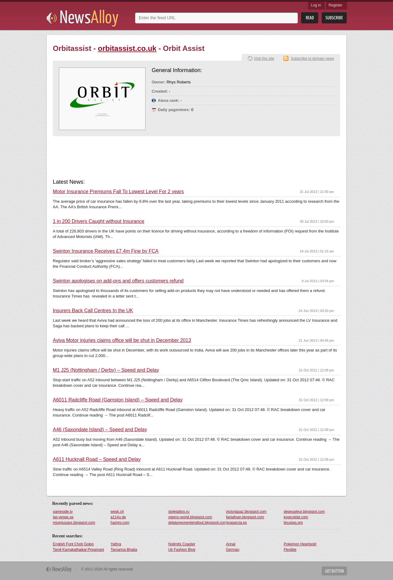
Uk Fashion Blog (181, 549)
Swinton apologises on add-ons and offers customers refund (118, 280)
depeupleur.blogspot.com (304, 511)
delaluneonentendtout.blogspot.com (196, 522)
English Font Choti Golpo (73, 544)
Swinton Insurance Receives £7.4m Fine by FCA (105, 251)
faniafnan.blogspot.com (245, 517)
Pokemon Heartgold (300, 544)
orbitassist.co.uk (127, 48)
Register (335, 5)
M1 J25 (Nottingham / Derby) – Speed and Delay (106, 370)
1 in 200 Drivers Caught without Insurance (98, 221)
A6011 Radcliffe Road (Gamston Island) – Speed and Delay (118, 400)
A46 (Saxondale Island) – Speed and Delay (100, 429)
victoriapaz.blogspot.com (246, 511)
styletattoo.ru (178, 511)
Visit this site (264, 58)
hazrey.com (120, 522)
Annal (230, 544)
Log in (316, 5)
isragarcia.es (236, 522)
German (232, 549)
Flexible (290, 549)
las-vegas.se (63, 517)
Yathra (116, 544)
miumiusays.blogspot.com (74, 522)
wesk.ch (117, 511)
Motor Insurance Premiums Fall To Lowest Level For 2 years (118, 191)
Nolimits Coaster (181, 544)
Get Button (334, 571)
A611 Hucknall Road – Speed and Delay (97, 459)
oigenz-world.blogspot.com (190, 517)
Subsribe (334, 18)
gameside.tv (63, 511)
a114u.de (118, 517)
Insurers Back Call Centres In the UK (93, 310)
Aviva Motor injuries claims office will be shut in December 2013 (122, 340)
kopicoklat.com (296, 517)
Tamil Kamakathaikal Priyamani (78, 549)
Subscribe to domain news (312, 58)
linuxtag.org (293, 522)
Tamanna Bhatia (124, 549)
